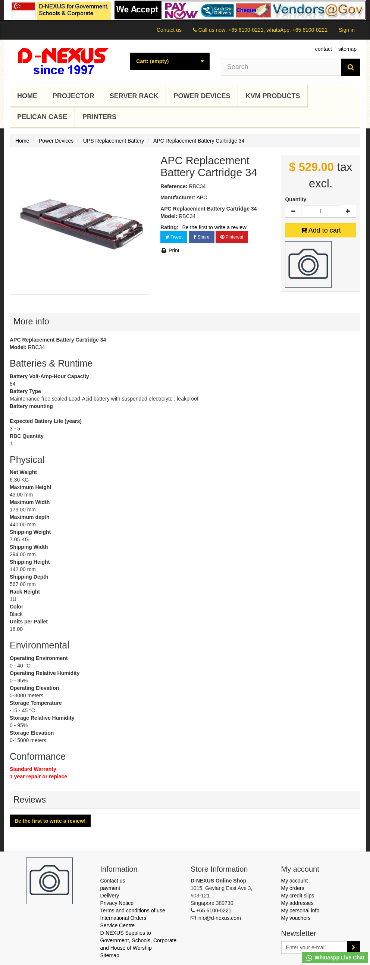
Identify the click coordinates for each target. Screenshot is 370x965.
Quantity (295, 199)
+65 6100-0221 (214, 910)
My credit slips (297, 896)
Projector (73, 96)
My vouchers (296, 918)
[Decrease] (293, 211)
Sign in (347, 30)
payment (110, 888)
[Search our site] (281, 67)
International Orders (123, 918)
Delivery (109, 896)
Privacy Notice (117, 903)
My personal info (300, 910)
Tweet (173, 237)
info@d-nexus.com (219, 918)
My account (294, 881)
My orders (292, 888)
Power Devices (201, 96)
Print (169, 250)
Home (27, 96)
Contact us (169, 30)
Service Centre (117, 925)
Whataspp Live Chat (334, 958)
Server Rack (134, 96)
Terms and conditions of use (132, 910)
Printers (99, 117)
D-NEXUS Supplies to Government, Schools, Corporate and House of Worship (138, 940)
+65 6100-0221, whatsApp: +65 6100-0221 (277, 30)
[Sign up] (353, 947)
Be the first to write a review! (215, 227)
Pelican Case (42, 117)
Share (201, 237)
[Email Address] (314, 947)
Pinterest (231, 237)
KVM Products (272, 96)
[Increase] (348, 211)
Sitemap (109, 955)
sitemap (347, 49)
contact (323, 49)
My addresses (297, 903)
